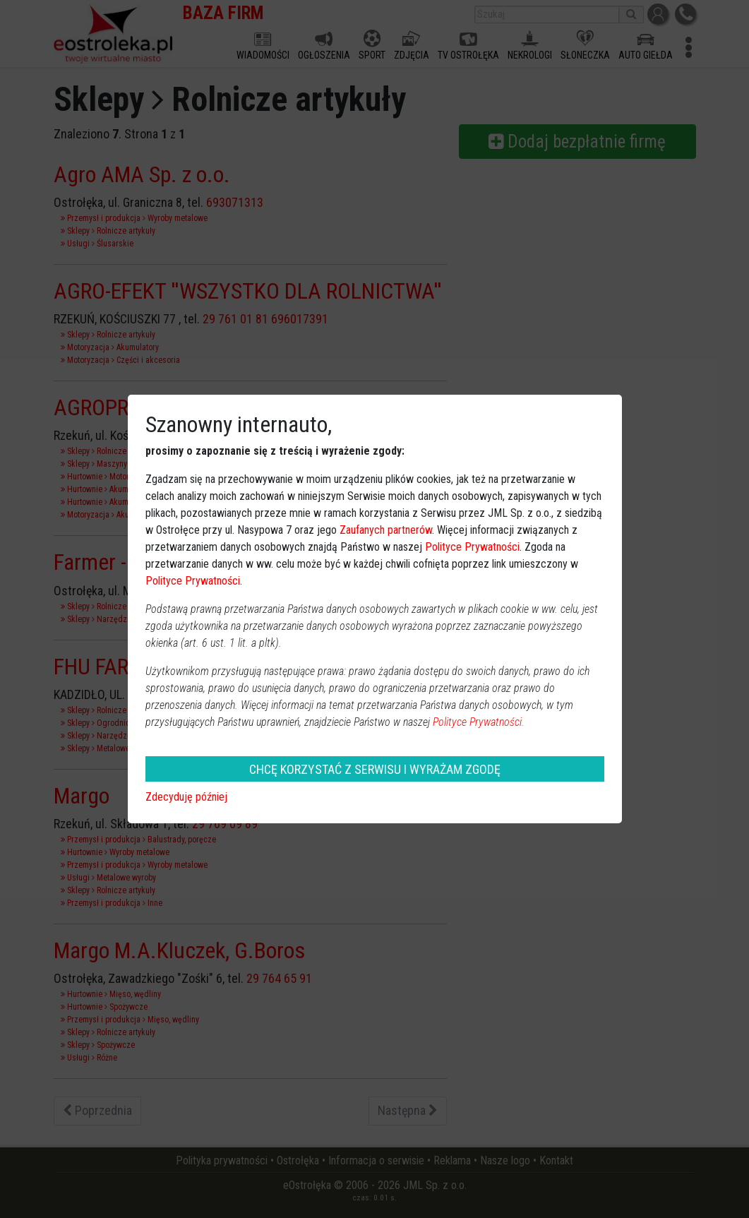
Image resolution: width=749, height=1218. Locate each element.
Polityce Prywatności (472, 547)
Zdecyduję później (186, 797)
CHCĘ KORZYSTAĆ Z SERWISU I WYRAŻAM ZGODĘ (375, 769)
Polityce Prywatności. (479, 722)
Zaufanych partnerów (386, 530)
